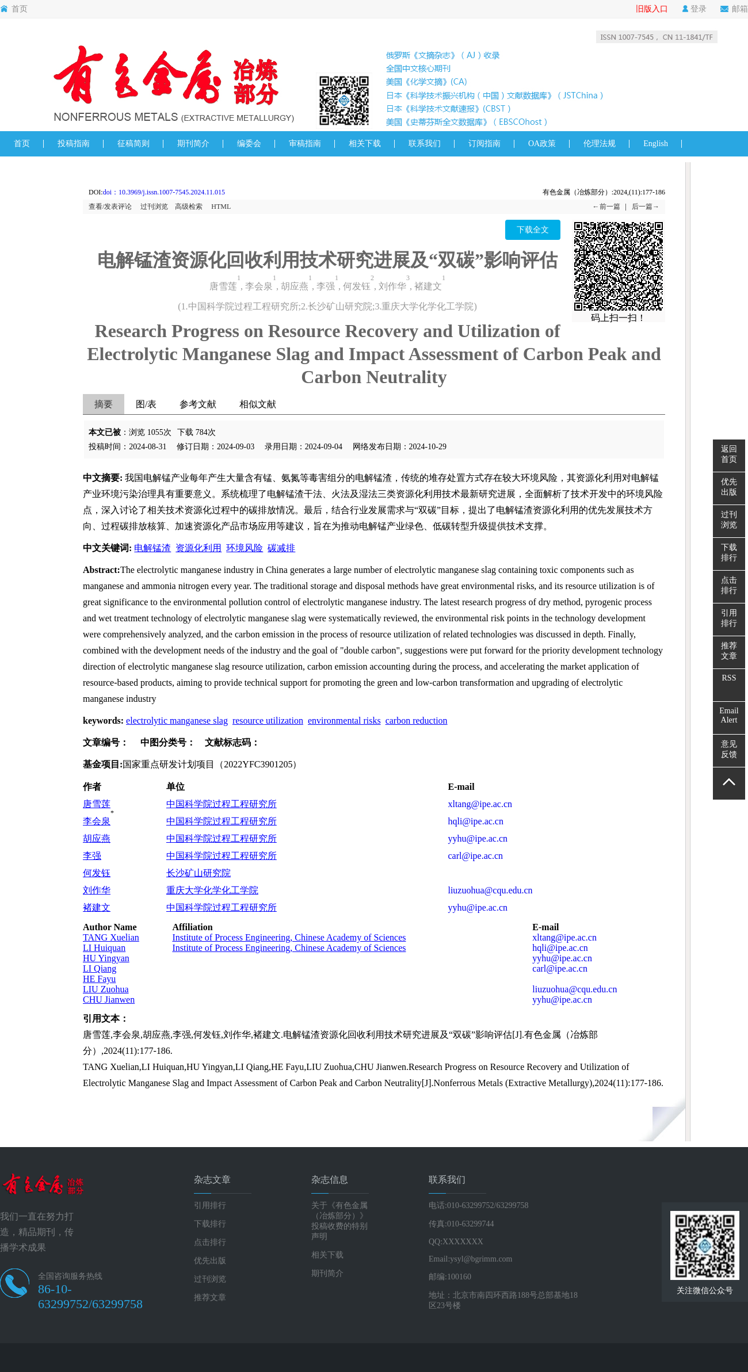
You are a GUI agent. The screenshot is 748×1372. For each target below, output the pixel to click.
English (655, 143)
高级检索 (189, 206)
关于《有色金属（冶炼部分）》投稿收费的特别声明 (339, 1221)
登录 (694, 9)
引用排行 (210, 1205)
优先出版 (210, 1260)
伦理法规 (599, 143)
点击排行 (210, 1242)
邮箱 (734, 9)
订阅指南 (484, 143)
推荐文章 (210, 1297)
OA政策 (542, 143)
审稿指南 (305, 143)
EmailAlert (728, 715)
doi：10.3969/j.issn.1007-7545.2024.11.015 (164, 192)
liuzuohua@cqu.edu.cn (490, 890)
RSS (729, 678)
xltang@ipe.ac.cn (480, 804)
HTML (221, 206)
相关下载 (365, 143)
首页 (14, 9)
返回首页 (729, 454)
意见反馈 (729, 749)
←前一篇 (606, 206)
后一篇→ (645, 206)
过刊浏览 (154, 206)
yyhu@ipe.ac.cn (477, 838)
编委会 (249, 143)
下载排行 (210, 1224)
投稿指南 (74, 143)
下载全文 (533, 230)
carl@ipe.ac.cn (475, 856)
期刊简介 (193, 143)
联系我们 (425, 143)
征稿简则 (133, 143)
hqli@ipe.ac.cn (475, 821)
